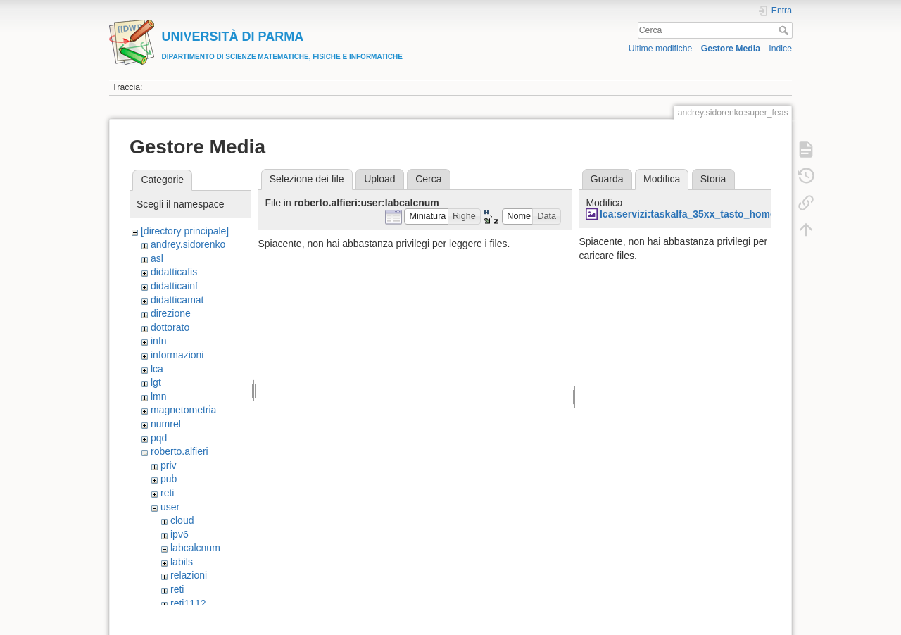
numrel (166, 423)
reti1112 (188, 603)
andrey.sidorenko (188, 244)
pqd (159, 438)
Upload (379, 178)
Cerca (785, 30)
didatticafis (174, 271)
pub (168, 478)
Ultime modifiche (661, 49)
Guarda (607, 178)
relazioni (188, 575)
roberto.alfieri (179, 451)
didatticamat (177, 300)
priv (168, 465)
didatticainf (174, 285)
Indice (780, 49)
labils (181, 561)
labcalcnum (195, 547)
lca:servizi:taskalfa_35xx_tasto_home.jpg (696, 214)
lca (157, 369)
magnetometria (183, 409)
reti (167, 492)
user (169, 507)
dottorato (170, 327)
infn (159, 340)
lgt (156, 382)
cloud (182, 520)
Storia (713, 178)
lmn (159, 396)
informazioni (177, 354)
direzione (171, 313)
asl (157, 258)
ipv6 (179, 534)
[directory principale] (185, 231)
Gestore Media (730, 49)
